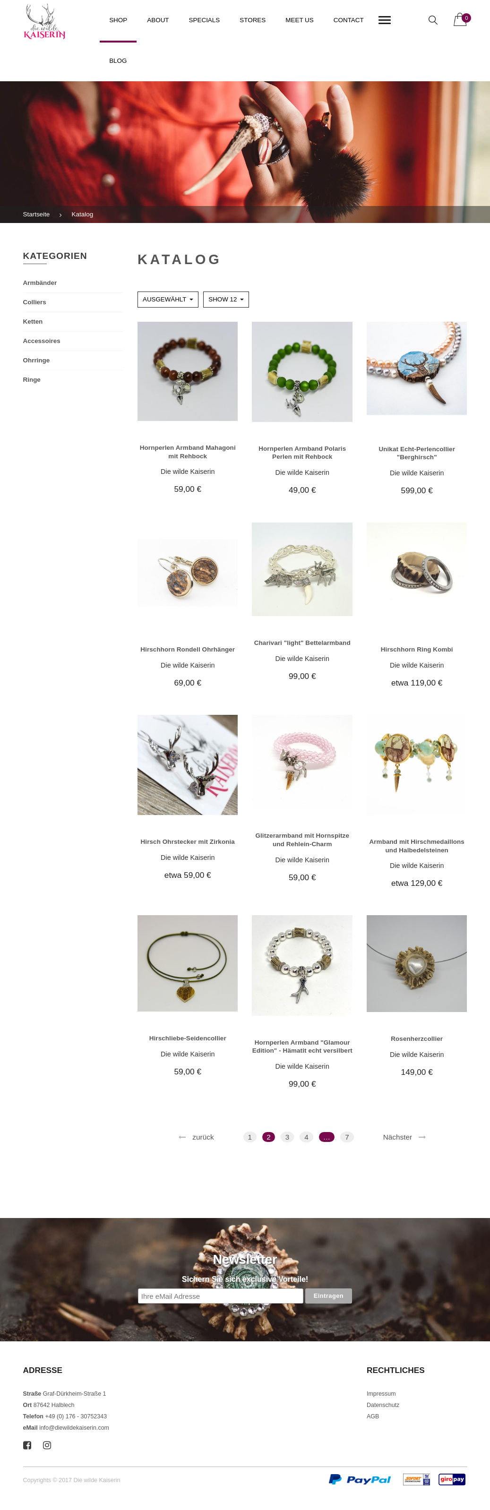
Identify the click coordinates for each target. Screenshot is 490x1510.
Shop (118, 20)
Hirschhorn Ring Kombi (417, 649)
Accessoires (41, 340)
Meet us (299, 20)
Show (222, 299)
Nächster (397, 1137)
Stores (253, 20)
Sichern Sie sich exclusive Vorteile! (245, 1279)
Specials (204, 20)
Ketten (33, 321)
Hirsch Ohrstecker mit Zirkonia (188, 841)
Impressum (381, 1393)
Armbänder (40, 282)
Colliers (34, 302)
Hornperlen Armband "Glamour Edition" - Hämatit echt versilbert (302, 1046)
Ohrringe (36, 360)
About (158, 20)
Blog (118, 60)
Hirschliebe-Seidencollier (187, 1038)
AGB (373, 1416)
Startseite (36, 214)
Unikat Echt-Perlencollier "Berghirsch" (416, 453)
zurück (203, 1137)
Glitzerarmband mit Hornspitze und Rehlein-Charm (302, 839)
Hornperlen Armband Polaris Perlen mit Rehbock (302, 452)
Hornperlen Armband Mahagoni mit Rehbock (188, 451)
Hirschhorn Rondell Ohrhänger (187, 649)
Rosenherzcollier (417, 1038)
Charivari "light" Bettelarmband (302, 642)
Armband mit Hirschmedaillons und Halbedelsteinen (416, 845)
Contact (349, 20)
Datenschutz (383, 1405)
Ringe (32, 379)
